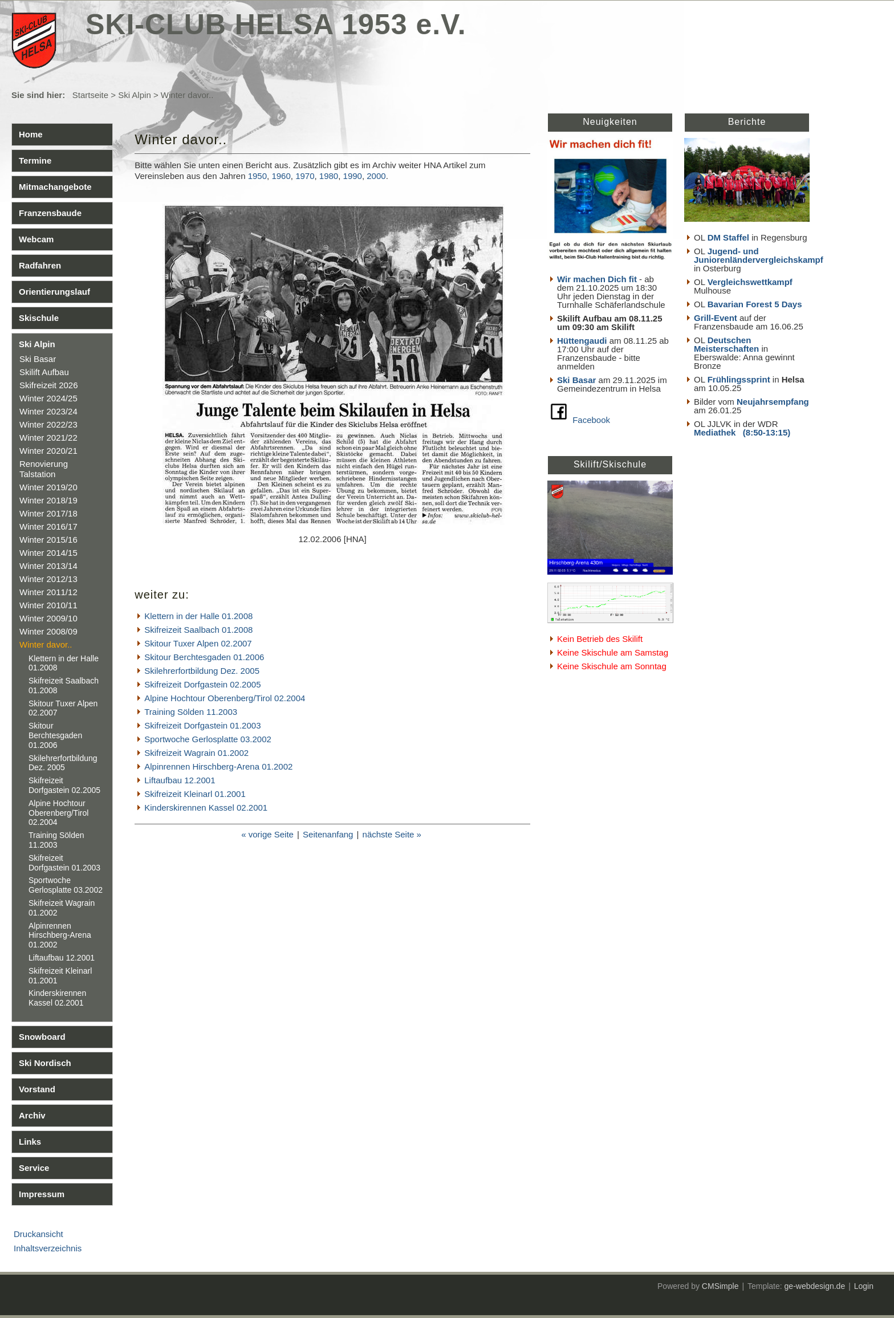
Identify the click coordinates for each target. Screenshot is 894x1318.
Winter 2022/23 (48, 424)
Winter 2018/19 (48, 500)
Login (863, 1286)
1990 (352, 176)
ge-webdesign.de (815, 1286)
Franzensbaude (50, 213)
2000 (376, 176)
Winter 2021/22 (48, 437)
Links (30, 1141)
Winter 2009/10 (48, 618)
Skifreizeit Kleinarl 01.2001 (195, 794)
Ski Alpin (134, 95)
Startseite (90, 95)
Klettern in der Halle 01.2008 (198, 616)
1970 (304, 176)
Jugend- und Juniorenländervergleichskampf (758, 255)
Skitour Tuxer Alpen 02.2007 (197, 643)
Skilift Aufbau (44, 372)
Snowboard (42, 1037)
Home (31, 134)
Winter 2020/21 (48, 450)
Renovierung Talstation (43, 469)
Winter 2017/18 (48, 513)
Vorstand (37, 1089)
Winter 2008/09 (48, 631)
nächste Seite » (392, 834)
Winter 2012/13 (48, 579)
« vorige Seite (267, 834)
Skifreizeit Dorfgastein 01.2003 (64, 862)
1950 (257, 176)
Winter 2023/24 (48, 411)
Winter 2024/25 (48, 398)
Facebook (591, 420)
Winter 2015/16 (48, 539)
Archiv (32, 1115)
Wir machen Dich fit (597, 279)
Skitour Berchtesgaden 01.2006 (55, 735)
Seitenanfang (328, 834)
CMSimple (720, 1286)
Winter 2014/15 (48, 553)
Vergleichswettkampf (750, 282)
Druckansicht (38, 1234)
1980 (328, 176)
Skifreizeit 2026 (48, 385)
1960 (280, 176)
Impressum (41, 1194)
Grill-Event (715, 318)
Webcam (36, 239)
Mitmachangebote (55, 187)
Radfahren (40, 265)
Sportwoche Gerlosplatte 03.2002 (66, 885)
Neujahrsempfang (773, 401)
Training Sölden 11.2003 (56, 840)
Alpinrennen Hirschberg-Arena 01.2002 (60, 935)
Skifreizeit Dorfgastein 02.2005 (64, 785)
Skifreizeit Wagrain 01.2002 (196, 753)
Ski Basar (37, 359)
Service (34, 1168)
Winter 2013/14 (48, 566)
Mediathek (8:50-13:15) (742, 432)
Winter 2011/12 (48, 592)
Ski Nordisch (45, 1063)
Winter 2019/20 (48, 487)
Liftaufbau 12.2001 (62, 957)
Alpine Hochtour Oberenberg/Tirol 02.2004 (58, 813)
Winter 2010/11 (48, 605)
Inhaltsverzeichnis (48, 1248)
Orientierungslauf (54, 291)
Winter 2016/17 (48, 526)
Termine (35, 160)
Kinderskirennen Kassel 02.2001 (57, 997)
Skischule (39, 318)
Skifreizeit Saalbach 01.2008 (198, 629)
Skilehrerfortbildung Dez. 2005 (63, 763)
